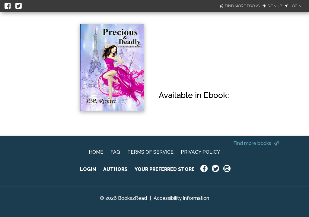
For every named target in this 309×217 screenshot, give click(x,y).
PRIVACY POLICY (200, 152)
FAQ (115, 152)
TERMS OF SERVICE (150, 152)
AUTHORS (115, 169)
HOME (96, 152)
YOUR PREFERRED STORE (165, 169)
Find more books (256, 143)
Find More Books (239, 6)
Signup (272, 6)
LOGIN (88, 169)
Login (293, 6)
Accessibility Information (181, 198)
